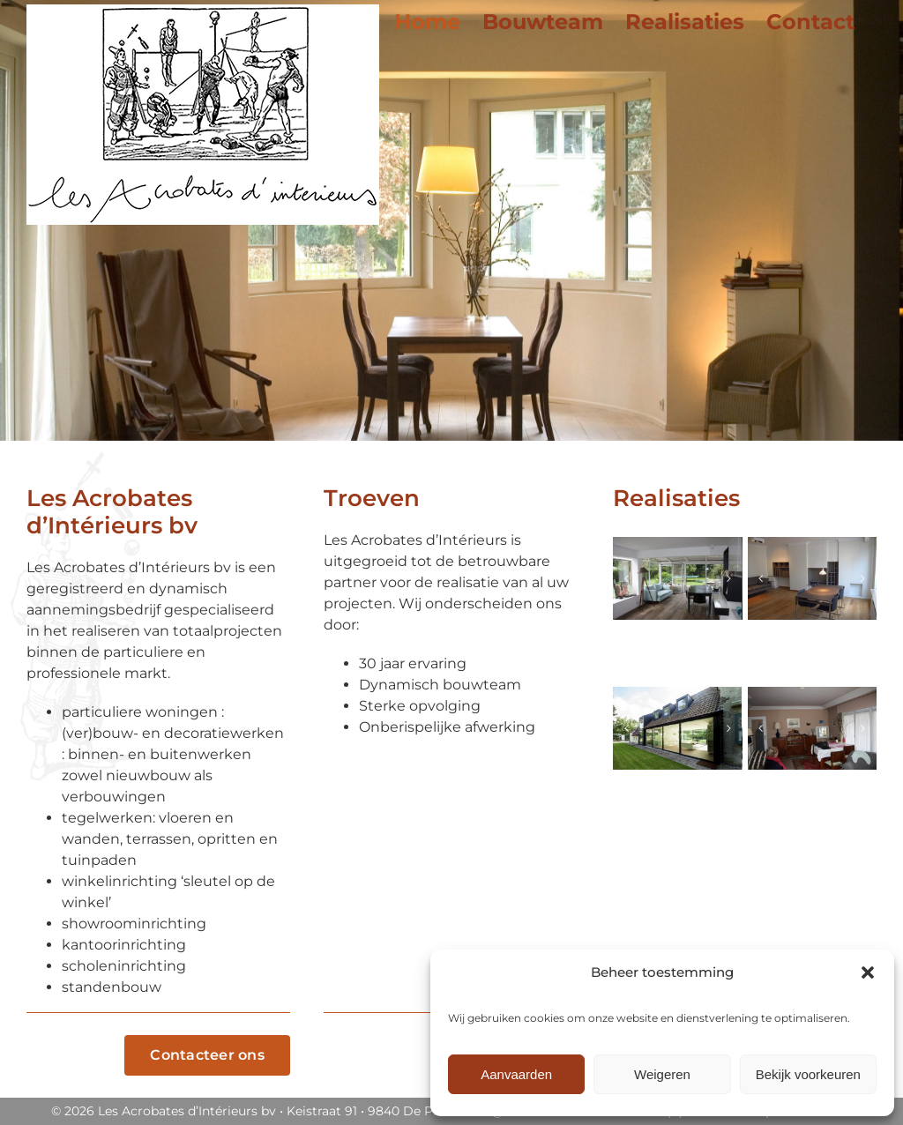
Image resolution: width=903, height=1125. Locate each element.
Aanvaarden (516, 1074)
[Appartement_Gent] (812, 578)
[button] (868, 972)
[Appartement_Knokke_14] (812, 728)
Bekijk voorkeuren (808, 1074)
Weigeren (662, 1074)
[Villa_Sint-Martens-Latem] (677, 578)
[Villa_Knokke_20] (677, 728)
